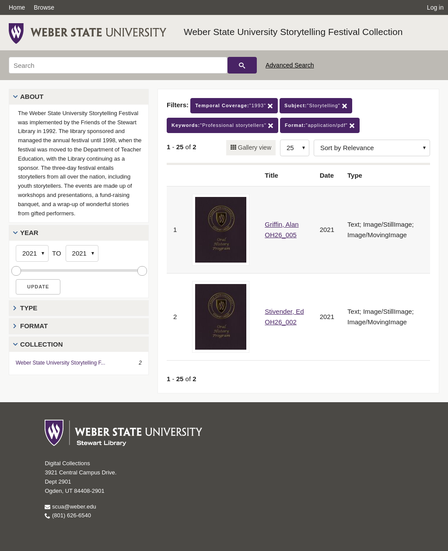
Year (29, 232)
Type (28, 308)
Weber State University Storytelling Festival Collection (293, 32)
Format (34, 326)
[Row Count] (294, 148)
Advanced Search (290, 65)
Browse (44, 7)
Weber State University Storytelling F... (60, 363)
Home (17, 7)
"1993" (234, 106)
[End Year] (82, 253)
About (31, 96)
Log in (435, 7)
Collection (41, 344)
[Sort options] (372, 148)
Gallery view (253, 147)
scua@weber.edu (70, 506)
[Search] (118, 65)
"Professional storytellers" (222, 125)
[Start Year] (32, 253)
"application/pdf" (320, 125)
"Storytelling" (315, 106)
